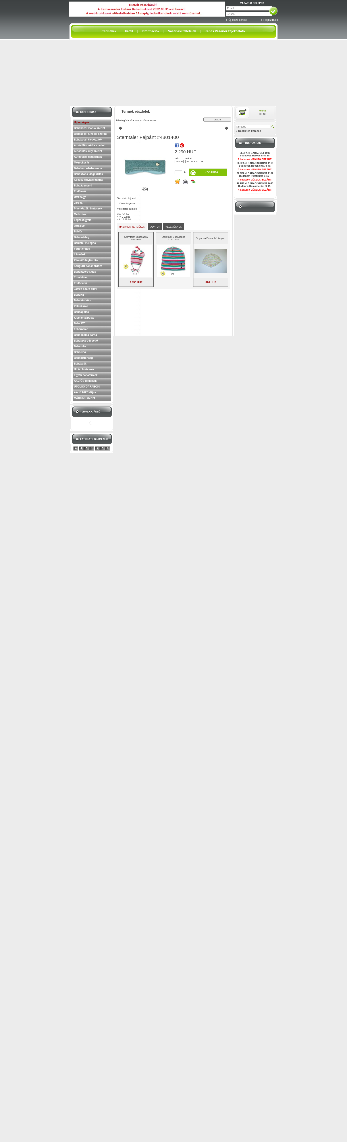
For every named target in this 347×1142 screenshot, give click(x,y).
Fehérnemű (81, 329)
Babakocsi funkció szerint (90, 133)
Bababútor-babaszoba (88, 168)
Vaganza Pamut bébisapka (210, 238)
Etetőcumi (80, 283)
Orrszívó (79, 225)
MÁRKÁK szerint (84, 398)
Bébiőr (78, 231)
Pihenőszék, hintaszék (88, 208)
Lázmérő (79, 254)
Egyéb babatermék (86, 375)
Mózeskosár (81, 162)
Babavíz (79, 294)
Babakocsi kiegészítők (88, 139)
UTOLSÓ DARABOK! (87, 386)
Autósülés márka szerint (89, 145)
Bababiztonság (83, 357)
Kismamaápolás (84, 317)
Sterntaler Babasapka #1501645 (136, 238)
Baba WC (80, 323)
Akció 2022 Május (85, 392)
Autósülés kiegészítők (88, 156)
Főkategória (122, 120)
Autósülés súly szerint (88, 151)
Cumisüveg (81, 277)
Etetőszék (80, 191)
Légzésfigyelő (82, 220)
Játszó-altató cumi (85, 289)
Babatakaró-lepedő (86, 340)
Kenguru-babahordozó (88, 266)
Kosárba (211, 172)
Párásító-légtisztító (86, 260)
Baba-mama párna (85, 334)
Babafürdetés (82, 300)
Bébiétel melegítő (85, 243)
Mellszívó (80, 214)
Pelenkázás (81, 306)
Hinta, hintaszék (84, 369)
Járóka (78, 202)
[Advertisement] (173, 73)
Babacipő (80, 352)
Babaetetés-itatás (85, 271)
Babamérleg (81, 237)
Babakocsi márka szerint (89, 128)
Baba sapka (150, 120)
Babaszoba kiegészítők (88, 174)
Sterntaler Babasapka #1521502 (173, 238)
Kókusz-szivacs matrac (88, 179)
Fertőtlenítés (82, 248)
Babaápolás (81, 312)
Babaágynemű (83, 185)
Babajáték (80, 363)
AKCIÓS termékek (85, 380)
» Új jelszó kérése (236, 19)
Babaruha (80, 346)
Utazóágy (80, 197)
